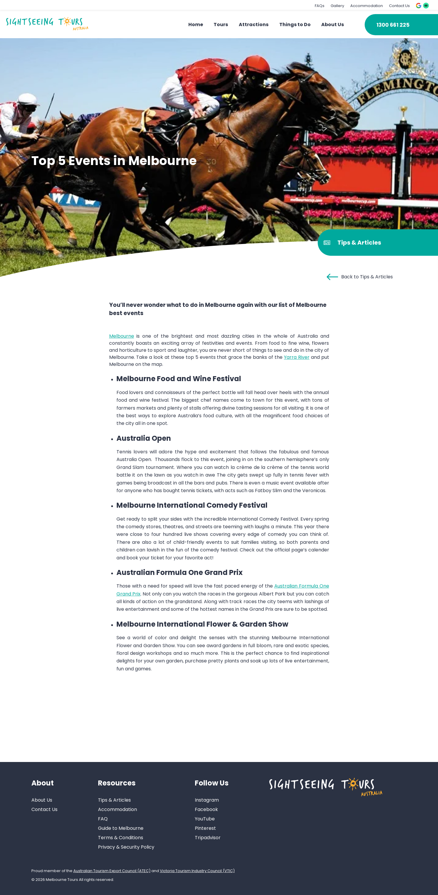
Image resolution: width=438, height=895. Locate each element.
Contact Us (399, 6)
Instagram (207, 800)
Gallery (337, 6)
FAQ (103, 818)
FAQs (319, 6)
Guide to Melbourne (120, 828)
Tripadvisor (208, 837)
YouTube (205, 818)
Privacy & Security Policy (126, 847)
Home (195, 24)
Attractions (253, 24)
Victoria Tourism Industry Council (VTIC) (197, 871)
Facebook (206, 809)
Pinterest (205, 828)
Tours (221, 24)
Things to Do (295, 24)
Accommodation (366, 6)
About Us (332, 24)
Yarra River (297, 357)
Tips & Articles (114, 800)
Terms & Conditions (120, 837)
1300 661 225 (393, 24)
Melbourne (121, 336)
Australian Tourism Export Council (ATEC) (111, 871)
